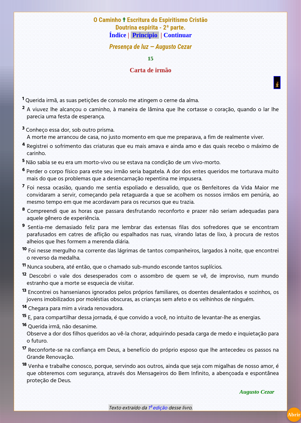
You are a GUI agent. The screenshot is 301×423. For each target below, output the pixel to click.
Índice (117, 35)
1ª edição (157, 407)
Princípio (145, 35)
